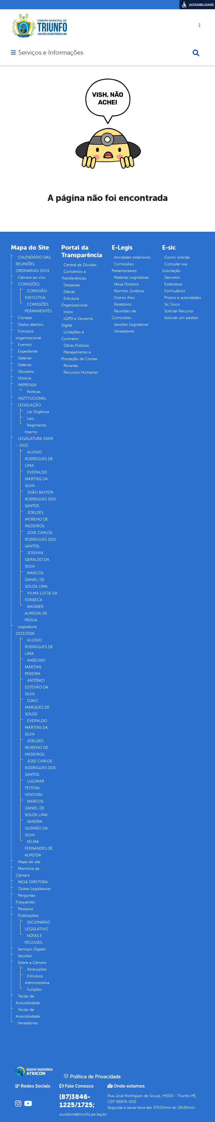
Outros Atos (124, 298)
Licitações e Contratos (72, 335)
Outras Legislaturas (34, 889)
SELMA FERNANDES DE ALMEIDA (39, 848)
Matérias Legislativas (131, 277)
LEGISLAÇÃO (29, 405)
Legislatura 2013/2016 (26, 630)
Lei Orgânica (38, 412)
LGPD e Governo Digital (77, 322)
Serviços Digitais (32, 949)
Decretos (172, 277)
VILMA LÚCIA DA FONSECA (41, 596)
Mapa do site (29, 862)
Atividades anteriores (132, 257)
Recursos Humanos (81, 372)
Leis (30, 418)
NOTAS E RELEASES (33, 939)
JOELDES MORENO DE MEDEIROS (36, 519)
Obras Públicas (76, 345)
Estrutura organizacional (28, 334)
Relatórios (123, 304)
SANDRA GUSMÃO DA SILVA (36, 828)
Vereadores (28, 1023)
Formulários (174, 291)
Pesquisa (25, 909)
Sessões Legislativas (131, 324)
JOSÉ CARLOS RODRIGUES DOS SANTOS (40, 539)
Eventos (25, 345)
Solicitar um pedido (181, 318)
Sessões (25, 956)
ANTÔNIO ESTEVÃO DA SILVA (36, 687)
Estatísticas (173, 284)
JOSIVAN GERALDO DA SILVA (37, 559)
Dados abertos (30, 324)
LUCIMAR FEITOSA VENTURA (34, 788)
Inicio (68, 312)
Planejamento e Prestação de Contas (79, 355)
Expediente (28, 351)
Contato (25, 318)
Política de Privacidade (92, 1076)
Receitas (71, 366)
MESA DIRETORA (33, 882)
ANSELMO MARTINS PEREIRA (35, 667)
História (24, 378)
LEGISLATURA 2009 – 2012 (34, 442)
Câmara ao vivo (32, 277)
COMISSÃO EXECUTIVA (36, 294)
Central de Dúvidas (80, 265)
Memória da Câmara (27, 871)
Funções (34, 989)
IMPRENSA (27, 385)
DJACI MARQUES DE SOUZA (37, 707)
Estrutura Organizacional (74, 301)
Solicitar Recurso (178, 311)
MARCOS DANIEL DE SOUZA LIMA (36, 580)
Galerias (25, 358)
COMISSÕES (28, 284)
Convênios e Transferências (73, 275)
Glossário (26, 371)
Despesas (72, 285)
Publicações (28, 915)
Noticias (34, 392)
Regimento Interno (35, 428)
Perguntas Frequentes (25, 898)
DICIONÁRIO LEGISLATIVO (37, 925)
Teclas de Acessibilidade (28, 999)
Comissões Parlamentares (124, 267)
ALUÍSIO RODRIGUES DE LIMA (39, 459)
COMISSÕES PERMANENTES (38, 307)
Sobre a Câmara (32, 963)
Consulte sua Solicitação (174, 267)
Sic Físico (172, 304)
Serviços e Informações (50, 52)
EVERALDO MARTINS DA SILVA (36, 479)
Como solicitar (177, 257)
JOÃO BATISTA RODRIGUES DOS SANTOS (40, 499)
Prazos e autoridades (182, 298)
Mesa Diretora (126, 284)
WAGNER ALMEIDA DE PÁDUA (36, 613)
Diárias (69, 292)
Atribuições (37, 969)
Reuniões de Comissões (124, 314)
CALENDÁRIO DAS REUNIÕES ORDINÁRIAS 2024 (33, 264)
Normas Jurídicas (129, 291)
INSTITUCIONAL (32, 398)
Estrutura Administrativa (37, 979)
